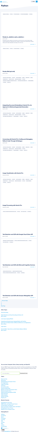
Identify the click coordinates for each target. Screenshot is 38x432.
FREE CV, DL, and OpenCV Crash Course (9, 403)
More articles (3, 316)
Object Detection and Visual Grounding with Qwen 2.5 (12, 314)
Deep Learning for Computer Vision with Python (10, 406)
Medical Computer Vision (6, 391)
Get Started (3, 415)
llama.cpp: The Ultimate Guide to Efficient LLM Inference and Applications (16, 322)
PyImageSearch (4, 2)
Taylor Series (3, 326)
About (2, 416)
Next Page (3, 305)
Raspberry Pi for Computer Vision (8, 409)
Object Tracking (4, 395)
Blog (2, 423)
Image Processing (4, 384)
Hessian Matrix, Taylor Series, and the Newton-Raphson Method (14, 329)
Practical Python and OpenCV (7, 405)
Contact (2, 425)
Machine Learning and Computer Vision (9, 389)
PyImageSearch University (6, 402)
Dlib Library (3, 380)
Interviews (3, 385)
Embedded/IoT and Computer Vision (8, 381)
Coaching (3, 419)
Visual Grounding (4, 312)
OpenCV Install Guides (5, 388)
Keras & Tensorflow (5, 386)
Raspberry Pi (3, 397)
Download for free (23, 373)
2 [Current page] (1, 303)
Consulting (3, 418)
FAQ (2, 420)
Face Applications (4, 382)
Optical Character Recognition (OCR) (8, 392)
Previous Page (4, 300)
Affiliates (3, 414)
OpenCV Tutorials (4, 396)
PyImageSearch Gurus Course (7, 408)
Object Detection (4, 393)
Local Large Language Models (7, 318)
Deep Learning (4, 378)
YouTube (3, 422)
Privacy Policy (4, 426)
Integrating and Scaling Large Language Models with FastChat (13, 321)
